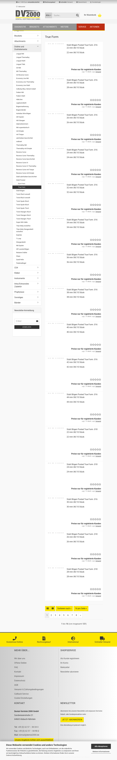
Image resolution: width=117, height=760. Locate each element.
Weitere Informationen (101, 752)
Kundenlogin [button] (95, 2)
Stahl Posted (20, 180)
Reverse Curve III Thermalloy (26, 166)
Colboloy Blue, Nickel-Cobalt (26, 89)
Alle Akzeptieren (101, 746)
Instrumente (19, 278)
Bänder (17, 302)
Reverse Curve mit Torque (25, 170)
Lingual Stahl (20, 61)
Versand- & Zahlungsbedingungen (29, 689)
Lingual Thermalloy (22, 57)
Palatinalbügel (21, 263)
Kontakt (17, 672)
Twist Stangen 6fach (23, 215)
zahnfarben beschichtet (24, 138)
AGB (16, 685)
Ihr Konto (64, 663)
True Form (21, 187)
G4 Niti (18, 68)
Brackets (34, 27)
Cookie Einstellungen (23, 698)
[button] (81, 2)
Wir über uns (19, 658)
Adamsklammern (22, 124)
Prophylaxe (19, 292)
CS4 (16, 267)
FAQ (16, 667)
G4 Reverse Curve (22, 75)
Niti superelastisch (22, 127)
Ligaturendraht (21, 103)
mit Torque (20, 134)
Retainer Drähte (21, 252)
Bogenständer (21, 110)
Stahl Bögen (20, 191)
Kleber (17, 273)
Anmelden (26, 327)
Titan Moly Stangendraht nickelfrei (24, 230)
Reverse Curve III (22, 163)
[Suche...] (48, 15)
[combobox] (64, 608)
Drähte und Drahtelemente (20, 48)
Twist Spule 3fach (22, 201)
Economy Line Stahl (23, 85)
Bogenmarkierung (22, 106)
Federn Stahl (20, 96)
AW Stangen (20, 120)
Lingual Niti (20, 54)
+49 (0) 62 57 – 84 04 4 (28, 727)
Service (82, 27)
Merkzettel (20, 6)
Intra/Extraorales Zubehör (21, 285)
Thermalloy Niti (21, 145)
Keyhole (19, 235)
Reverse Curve (21, 152)
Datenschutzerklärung (14, 755)
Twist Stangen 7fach (23, 219)
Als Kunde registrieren (69, 658)
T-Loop (18, 238)
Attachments (50, 27)
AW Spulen (20, 117)
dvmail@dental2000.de (29, 735)
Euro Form (21, 184)
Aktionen (94, 27)
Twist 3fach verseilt (23, 194)
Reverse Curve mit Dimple (25, 173)
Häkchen (19, 99)
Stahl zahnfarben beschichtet (26, 177)
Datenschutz (19, 680)
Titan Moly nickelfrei (23, 226)
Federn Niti (20, 92)
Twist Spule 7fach (22, 208)
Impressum (19, 676)
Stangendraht (21, 242)
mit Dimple (20, 131)
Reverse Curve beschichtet (25, 159)
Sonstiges (18, 297)
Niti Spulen (20, 245)
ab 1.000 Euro (27, 2)
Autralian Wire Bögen (23, 113)
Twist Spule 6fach (22, 205)
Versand (66, 2)
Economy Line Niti (22, 78)
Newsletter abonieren (69, 672)
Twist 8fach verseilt (23, 198)
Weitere (65, 27)
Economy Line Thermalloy (25, 82)
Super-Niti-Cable (22, 222)
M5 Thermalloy (21, 71)
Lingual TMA (20, 64)
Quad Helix (20, 259)
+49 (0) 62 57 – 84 (26, 731)
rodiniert (19, 141)
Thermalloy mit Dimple (24, 148)
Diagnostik (20, 27)
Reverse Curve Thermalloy (25, 156)
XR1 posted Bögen (22, 249)
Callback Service (21, 694)
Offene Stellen (20, 663)
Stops (18, 256)
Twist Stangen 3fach (23, 212)
